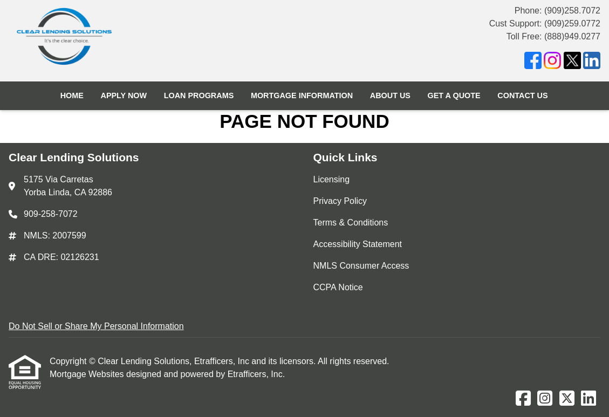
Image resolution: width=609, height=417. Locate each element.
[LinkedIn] (591, 62)
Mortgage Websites (88, 374)
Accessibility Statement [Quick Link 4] (357, 244)
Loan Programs (199, 95)
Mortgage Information (302, 95)
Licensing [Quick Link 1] (331, 179)
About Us (390, 95)
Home (72, 95)
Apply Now (123, 95)
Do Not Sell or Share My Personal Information (96, 326)
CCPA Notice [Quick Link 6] (338, 287)
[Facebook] (533, 62)
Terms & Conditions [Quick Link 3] (350, 222)
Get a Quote (454, 95)
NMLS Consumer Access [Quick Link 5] (361, 265)
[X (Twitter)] (572, 62)
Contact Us (522, 95)
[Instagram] (552, 62)
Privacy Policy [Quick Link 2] (340, 201)
